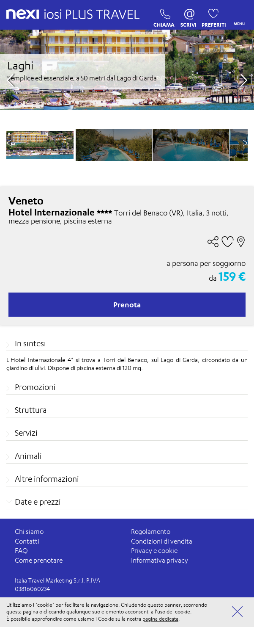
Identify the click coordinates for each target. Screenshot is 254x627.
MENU (237, 15)
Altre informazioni (47, 479)
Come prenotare (39, 560)
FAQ (21, 551)
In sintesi (30, 343)
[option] (114, 145)
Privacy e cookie (154, 551)
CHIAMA (162, 16)
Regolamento (150, 532)
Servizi (26, 433)
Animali (28, 456)
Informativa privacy (159, 560)
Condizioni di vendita (161, 541)
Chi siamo (29, 532)
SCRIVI (188, 16)
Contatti (27, 541)
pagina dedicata (160, 619)
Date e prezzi (38, 502)
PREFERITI (211, 16)
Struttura (30, 410)
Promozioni (35, 387)
